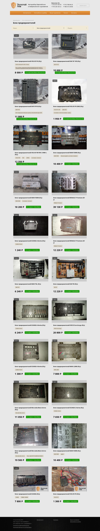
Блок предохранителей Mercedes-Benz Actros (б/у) (30, 408)
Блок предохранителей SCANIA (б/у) (27, 494)
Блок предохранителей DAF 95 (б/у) (65, 284)
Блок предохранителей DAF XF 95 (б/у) (28, 106)
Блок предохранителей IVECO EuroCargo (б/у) (69, 325)
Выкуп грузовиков (74, 520)
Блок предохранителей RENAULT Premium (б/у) (69, 199)
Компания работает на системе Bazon (22, 527)
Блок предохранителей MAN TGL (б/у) (28, 284)
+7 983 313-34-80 (68, 7)
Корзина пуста (83, 5)
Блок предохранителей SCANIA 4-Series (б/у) (30, 241)
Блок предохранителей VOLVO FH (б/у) (28, 61)
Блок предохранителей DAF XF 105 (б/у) (66, 61)
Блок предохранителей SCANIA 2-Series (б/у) (68, 408)
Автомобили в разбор (75, 521)
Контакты (55, 520)
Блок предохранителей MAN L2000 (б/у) (67, 366)
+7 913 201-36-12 (56, 7)
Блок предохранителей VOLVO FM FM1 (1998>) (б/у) (31, 153)
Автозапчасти (16, 20)
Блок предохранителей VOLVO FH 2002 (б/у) (68, 106)
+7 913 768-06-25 (68, 4)
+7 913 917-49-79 (56, 4)
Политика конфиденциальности (21, 525)
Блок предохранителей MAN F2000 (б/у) (67, 153)
